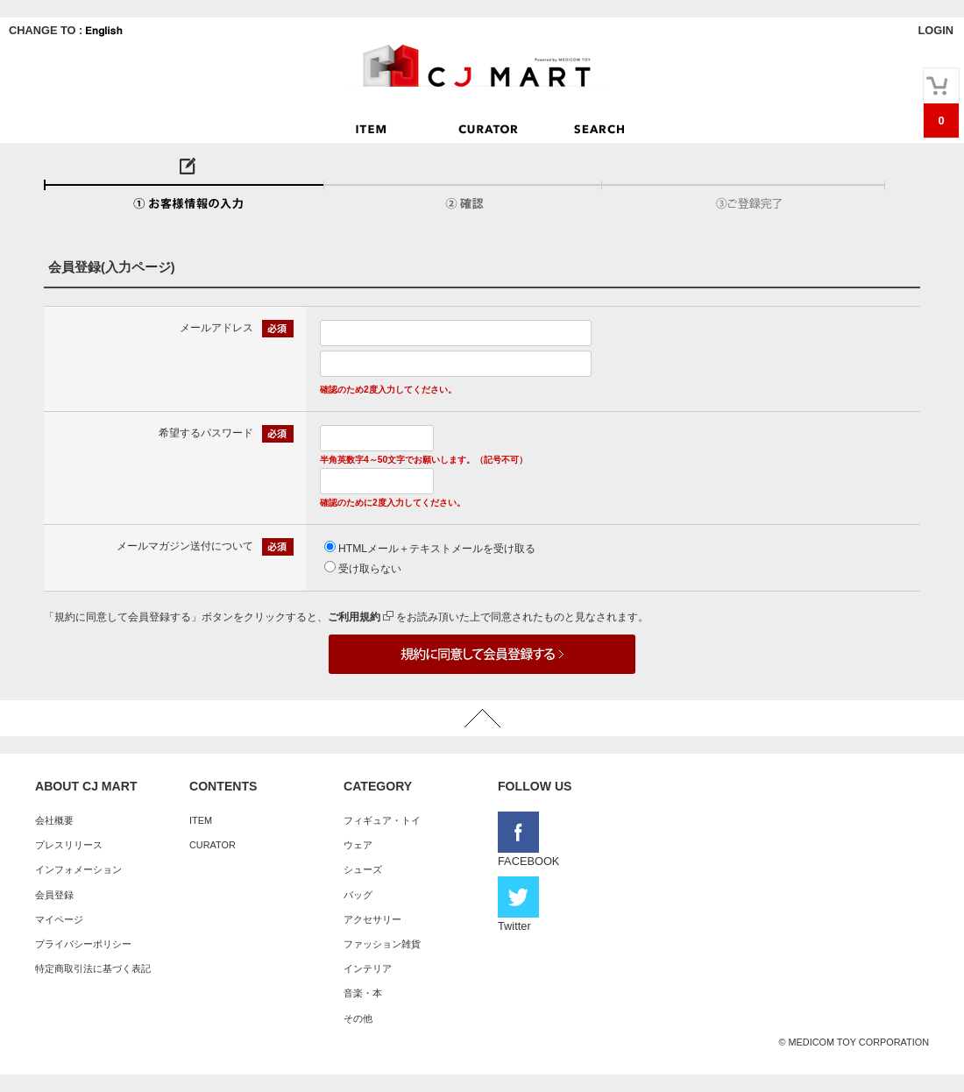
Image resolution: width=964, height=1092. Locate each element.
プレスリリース (69, 845)
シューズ (363, 869)
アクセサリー (372, 919)
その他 (358, 1018)
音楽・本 (363, 993)
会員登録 (54, 895)
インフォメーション (78, 869)
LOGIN (935, 30)
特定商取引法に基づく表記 (93, 968)
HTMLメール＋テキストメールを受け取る (436, 548)
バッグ (358, 895)
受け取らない (369, 569)
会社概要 (54, 820)
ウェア (358, 845)
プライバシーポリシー (83, 944)
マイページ (59, 919)
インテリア (368, 968)
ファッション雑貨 (382, 944)
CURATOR (212, 845)
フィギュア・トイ (382, 820)
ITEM (200, 820)
